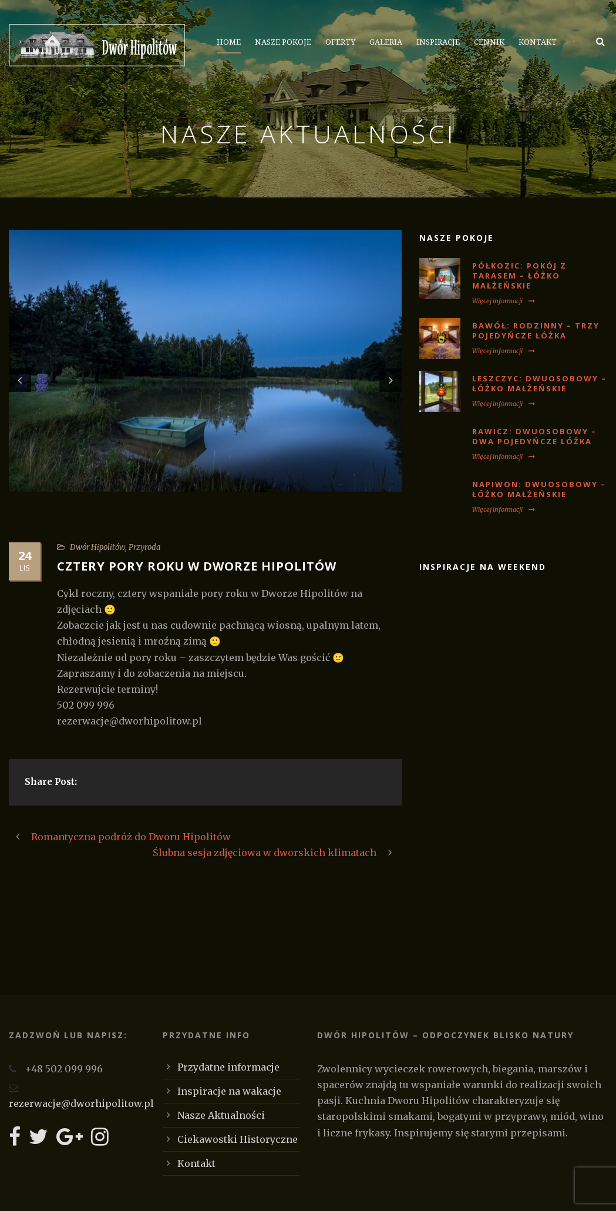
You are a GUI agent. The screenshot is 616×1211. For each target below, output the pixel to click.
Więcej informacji (503, 301)
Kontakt (538, 42)
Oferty (340, 42)
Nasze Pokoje (283, 42)
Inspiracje (438, 42)
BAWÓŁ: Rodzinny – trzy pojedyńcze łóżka (536, 330)
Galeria (385, 42)
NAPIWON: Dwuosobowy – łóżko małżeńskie (539, 489)
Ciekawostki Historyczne (237, 1139)
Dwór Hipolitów (97, 547)
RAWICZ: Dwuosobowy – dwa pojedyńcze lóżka (534, 436)
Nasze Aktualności (221, 1115)
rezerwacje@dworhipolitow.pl (81, 1103)
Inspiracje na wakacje (229, 1091)
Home (229, 42)
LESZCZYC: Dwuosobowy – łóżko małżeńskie (539, 383)
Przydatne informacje (228, 1067)
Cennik (489, 42)
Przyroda (144, 547)
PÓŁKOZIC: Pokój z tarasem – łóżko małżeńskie (519, 275)
